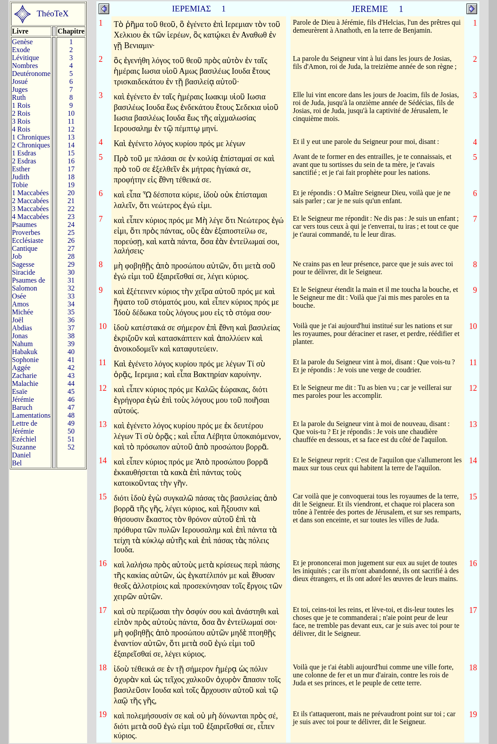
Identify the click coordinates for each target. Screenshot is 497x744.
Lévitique (25, 57)
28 (71, 256)
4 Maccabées (30, 216)
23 (71, 216)
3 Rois (21, 121)
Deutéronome (31, 73)
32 (71, 288)
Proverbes (26, 232)
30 (71, 272)
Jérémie (23, 399)
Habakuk (25, 351)
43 (71, 375)
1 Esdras (24, 153)
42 (71, 367)
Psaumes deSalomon (28, 284)
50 (71, 431)
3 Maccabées (30, 208)
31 (71, 280)
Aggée (21, 367)
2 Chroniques (31, 145)
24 (71, 224)
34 (71, 304)
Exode (21, 49)
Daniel (21, 455)
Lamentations (31, 415)
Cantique (25, 248)
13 (71, 137)
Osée (19, 296)
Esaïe (19, 391)
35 (71, 312)
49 (71, 423)
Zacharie (24, 375)
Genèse (22, 41)
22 (71, 208)
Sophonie (25, 359)
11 (71, 121)
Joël (17, 320)
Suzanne (24, 447)
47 (71, 407)
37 (71, 328)
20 (71, 192)
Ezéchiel (24, 439)
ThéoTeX (53, 13)
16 (71, 161)
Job (17, 256)
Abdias (22, 328)
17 (71, 169)
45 (71, 391)
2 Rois (21, 113)
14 (71, 145)
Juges (20, 89)
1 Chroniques (31, 137)
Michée (22, 312)
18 (71, 177)
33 (71, 296)
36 (71, 320)
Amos (20, 304)
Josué (20, 81)
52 (71, 447)
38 (71, 336)
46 (71, 399)
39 (71, 343)
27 (71, 248)
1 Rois (21, 105)
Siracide (23, 272)
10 (71, 113)
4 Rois (21, 129)
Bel (17, 463)
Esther (21, 169)
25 (71, 232)
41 (71, 359)
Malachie (25, 383)
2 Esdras (24, 161)
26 (71, 240)
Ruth (19, 97)
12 (71, 129)
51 (71, 439)
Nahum (22, 343)
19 (71, 185)
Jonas (20, 336)
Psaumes (24, 224)
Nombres (25, 65)
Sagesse (23, 264)
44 (71, 383)
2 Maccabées (30, 200)
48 (71, 415)
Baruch (22, 407)
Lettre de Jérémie (24, 427)
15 (71, 153)
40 (71, 351)
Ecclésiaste (27, 240)
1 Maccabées (30, 192)
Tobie (20, 185)
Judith (20, 177)
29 (71, 264)
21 (71, 200)
